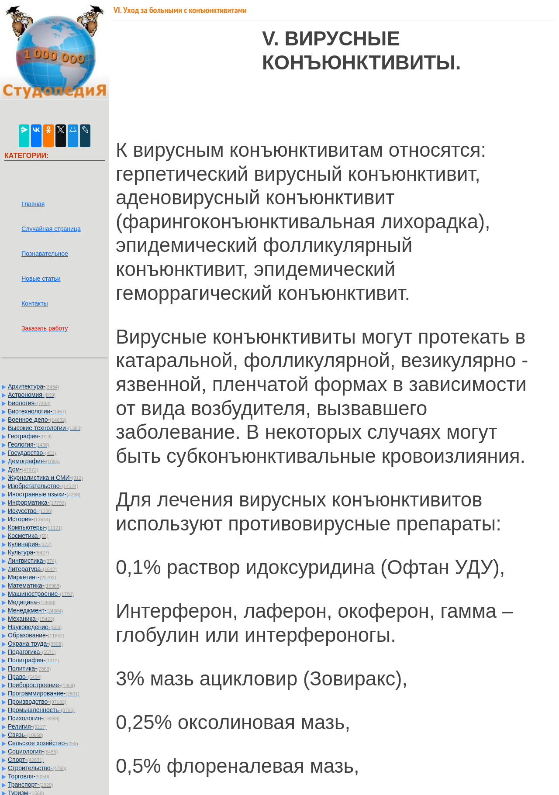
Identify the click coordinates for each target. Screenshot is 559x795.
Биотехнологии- (37, 411)
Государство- (32, 452)
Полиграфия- (33, 660)
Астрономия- (31, 394)
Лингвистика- (32, 560)
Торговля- (28, 776)
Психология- (33, 718)
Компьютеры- (35, 527)
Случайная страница (51, 228)
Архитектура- (33, 386)
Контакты (34, 303)
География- (30, 436)
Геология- (28, 444)
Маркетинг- (32, 577)
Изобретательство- (43, 485)
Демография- (34, 461)
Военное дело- (37, 419)
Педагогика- (32, 651)
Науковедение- (35, 626)
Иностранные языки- (44, 494)
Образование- (36, 635)
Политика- (29, 668)
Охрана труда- (35, 643)
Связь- (25, 734)
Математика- (34, 585)
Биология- (29, 402)
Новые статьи (40, 278)
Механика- (31, 618)
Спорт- (26, 759)
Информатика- (37, 502)
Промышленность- (41, 709)
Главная (33, 203)
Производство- (37, 701)
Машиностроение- (41, 593)
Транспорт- (30, 784)
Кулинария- (30, 543)
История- (29, 519)
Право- (24, 676)
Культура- (28, 552)
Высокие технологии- (45, 427)
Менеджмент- (35, 610)
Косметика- (28, 535)
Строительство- (37, 767)
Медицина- (31, 602)
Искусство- (30, 510)
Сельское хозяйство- (43, 743)
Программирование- (43, 693)
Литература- (32, 568)
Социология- (33, 751)
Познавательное (44, 253)
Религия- (27, 726)
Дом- (23, 469)
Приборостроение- (41, 684)
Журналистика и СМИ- (45, 477)
